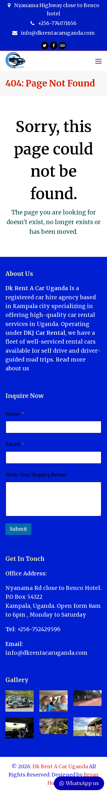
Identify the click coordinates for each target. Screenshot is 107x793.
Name (15, 414)
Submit (18, 529)
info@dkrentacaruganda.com (46, 652)
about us (17, 368)
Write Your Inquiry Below (36, 475)
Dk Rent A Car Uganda (60, 766)
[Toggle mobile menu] (98, 61)
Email (15, 444)
